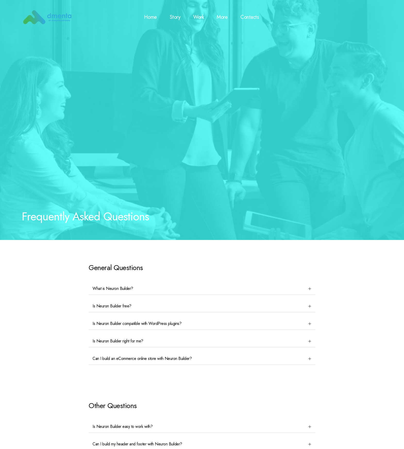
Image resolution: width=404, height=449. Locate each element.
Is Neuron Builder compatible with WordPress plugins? (136, 323)
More (222, 17)
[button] (202, 289)
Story (175, 17)
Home (150, 17)
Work (198, 17)
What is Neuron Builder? (112, 288)
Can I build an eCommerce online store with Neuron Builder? (142, 358)
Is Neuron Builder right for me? (117, 341)
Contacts (249, 17)
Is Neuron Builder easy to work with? (122, 426)
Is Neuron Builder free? (111, 306)
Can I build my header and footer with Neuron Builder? (137, 444)
